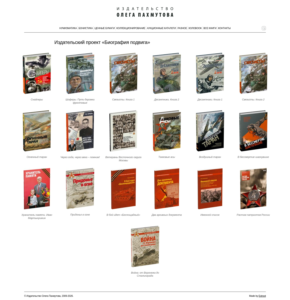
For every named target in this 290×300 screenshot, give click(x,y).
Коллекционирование (130, 28)
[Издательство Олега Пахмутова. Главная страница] (145, 12)
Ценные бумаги (104, 28)
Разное (182, 28)
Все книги (209, 28)
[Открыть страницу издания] (37, 73)
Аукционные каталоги (161, 28)
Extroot (262, 296)
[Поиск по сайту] (264, 28)
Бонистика (86, 28)
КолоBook (195, 28)
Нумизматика (68, 28)
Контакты (224, 28)
